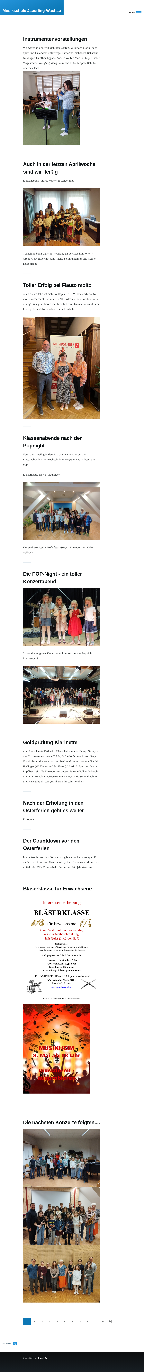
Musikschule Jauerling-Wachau (32, 10)
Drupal (41, 1358)
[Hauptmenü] (134, 12)
